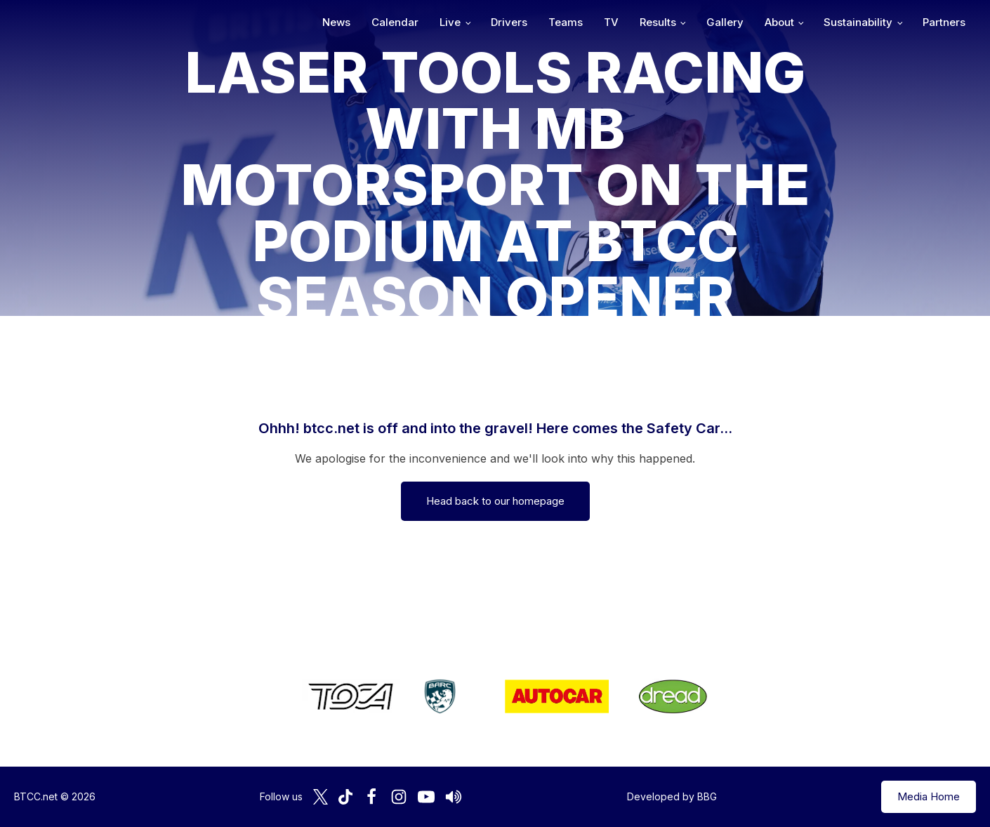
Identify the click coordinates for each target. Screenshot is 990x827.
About (779, 22)
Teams (565, 22)
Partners (944, 22)
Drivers (509, 22)
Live (450, 22)
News (336, 22)
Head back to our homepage (495, 501)
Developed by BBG (672, 796)
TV (611, 22)
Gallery (725, 22)
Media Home (928, 796)
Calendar (394, 22)
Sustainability (858, 22)
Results (658, 22)
